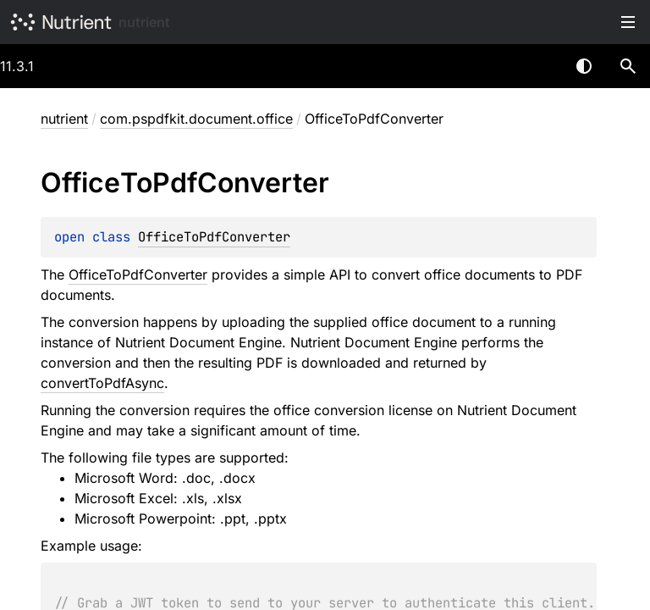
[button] (628, 66)
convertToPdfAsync (102, 382)
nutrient (144, 22)
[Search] (628, 66)
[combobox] (540, 66)
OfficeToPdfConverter (214, 237)
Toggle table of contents (628, 22)
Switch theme (584, 66)
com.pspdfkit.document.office (196, 118)
